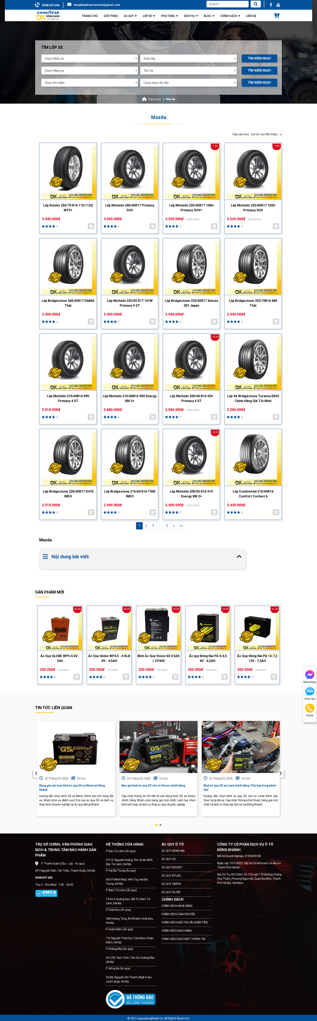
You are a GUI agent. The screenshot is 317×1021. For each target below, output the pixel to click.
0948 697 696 (50, 5)
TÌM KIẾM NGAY (259, 58)
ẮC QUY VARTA (171, 884)
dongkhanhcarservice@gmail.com (97, 4)
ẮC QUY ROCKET (172, 867)
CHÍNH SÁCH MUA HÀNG (177, 905)
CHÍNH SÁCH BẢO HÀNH (177, 930)
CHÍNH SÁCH (173, 899)
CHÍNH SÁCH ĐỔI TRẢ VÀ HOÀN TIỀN (185, 922)
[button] (156, 825)
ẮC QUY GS (169, 859)
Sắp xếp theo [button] (257, 134)
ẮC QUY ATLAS (171, 875)
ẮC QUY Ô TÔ (173, 844)
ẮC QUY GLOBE (171, 892)
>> (181, 526)
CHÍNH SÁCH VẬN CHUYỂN (178, 914)
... (160, 526)
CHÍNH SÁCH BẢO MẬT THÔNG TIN (183, 939)
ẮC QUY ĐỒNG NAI (173, 850)
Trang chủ (154, 99)
